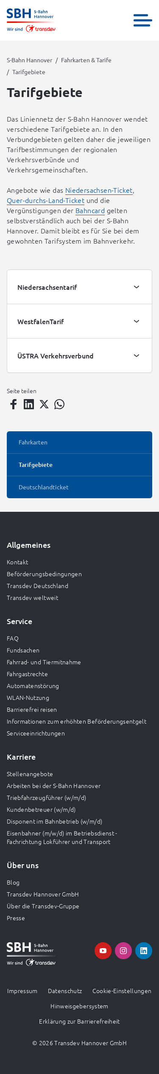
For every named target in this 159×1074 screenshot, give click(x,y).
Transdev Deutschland (37, 585)
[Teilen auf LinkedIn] (29, 404)
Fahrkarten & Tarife (86, 60)
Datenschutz (65, 990)
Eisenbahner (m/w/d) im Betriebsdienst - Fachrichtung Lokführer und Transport (62, 837)
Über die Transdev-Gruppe (43, 906)
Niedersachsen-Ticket (99, 189)
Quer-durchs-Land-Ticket (45, 200)
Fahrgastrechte (27, 673)
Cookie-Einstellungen (122, 990)
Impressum (22, 990)
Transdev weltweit (32, 597)
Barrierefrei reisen (32, 709)
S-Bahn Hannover (29, 60)
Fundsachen (23, 650)
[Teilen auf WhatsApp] (59, 404)
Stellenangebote (30, 773)
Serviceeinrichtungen (36, 733)
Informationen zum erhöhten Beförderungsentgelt (76, 721)
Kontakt (17, 562)
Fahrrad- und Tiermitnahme (44, 662)
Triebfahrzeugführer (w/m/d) (46, 797)
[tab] (79, 287)
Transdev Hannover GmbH (43, 894)
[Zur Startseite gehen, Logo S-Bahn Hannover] (31, 20)
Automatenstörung (33, 685)
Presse (16, 917)
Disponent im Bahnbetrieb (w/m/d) (54, 821)
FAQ (13, 638)
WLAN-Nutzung (28, 697)
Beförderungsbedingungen (44, 573)
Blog (13, 882)
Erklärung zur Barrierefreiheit (79, 1021)
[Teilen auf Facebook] (13, 404)
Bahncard (90, 210)
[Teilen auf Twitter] (44, 404)
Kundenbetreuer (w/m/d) (41, 809)
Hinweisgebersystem (79, 1006)
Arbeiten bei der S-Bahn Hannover (53, 785)
